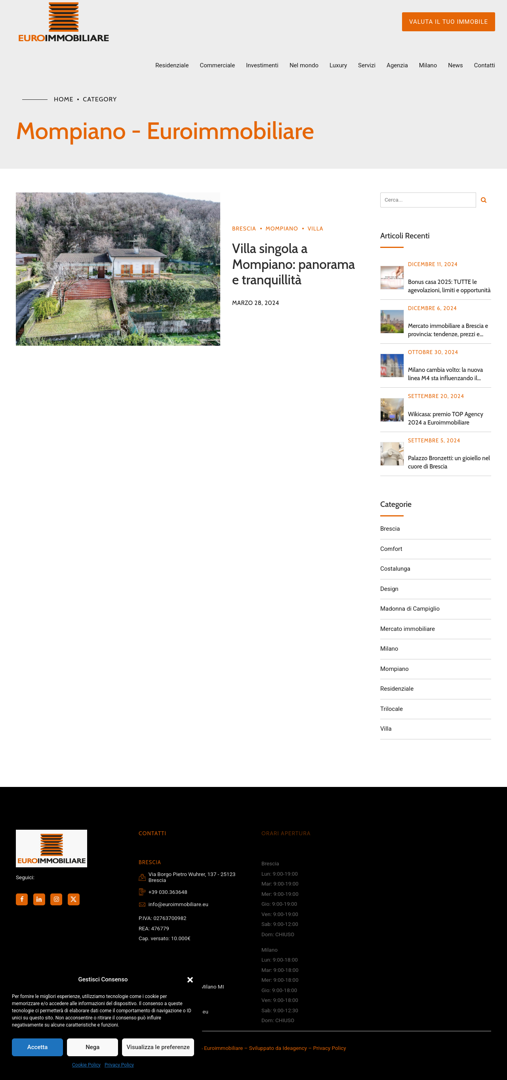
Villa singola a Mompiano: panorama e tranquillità (293, 264)
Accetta (37, 1047)
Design (389, 588)
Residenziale (172, 65)
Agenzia (397, 65)
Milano (428, 65)
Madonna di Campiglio (410, 608)
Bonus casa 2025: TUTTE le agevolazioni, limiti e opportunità (449, 286)
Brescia (244, 228)
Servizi (366, 65)
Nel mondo (304, 65)
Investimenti (262, 65)
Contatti (484, 65)
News (455, 65)
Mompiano (282, 228)
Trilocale (391, 708)
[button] (190, 980)
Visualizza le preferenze (158, 1047)
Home (63, 99)
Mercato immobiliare (407, 628)
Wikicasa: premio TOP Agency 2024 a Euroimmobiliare (445, 418)
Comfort (391, 548)
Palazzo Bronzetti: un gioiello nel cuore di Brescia (449, 462)
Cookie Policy (86, 1065)
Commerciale (217, 65)
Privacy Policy (119, 1065)
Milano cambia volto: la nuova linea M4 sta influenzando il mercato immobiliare (445, 374)
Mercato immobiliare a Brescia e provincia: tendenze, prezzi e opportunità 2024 (448, 330)
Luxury (338, 65)
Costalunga (395, 568)
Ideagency (295, 1048)
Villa (316, 228)
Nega (92, 1047)
